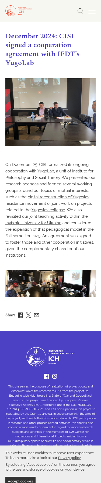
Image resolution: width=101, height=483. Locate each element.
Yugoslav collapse (48, 210)
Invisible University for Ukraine (33, 223)
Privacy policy (69, 473)
